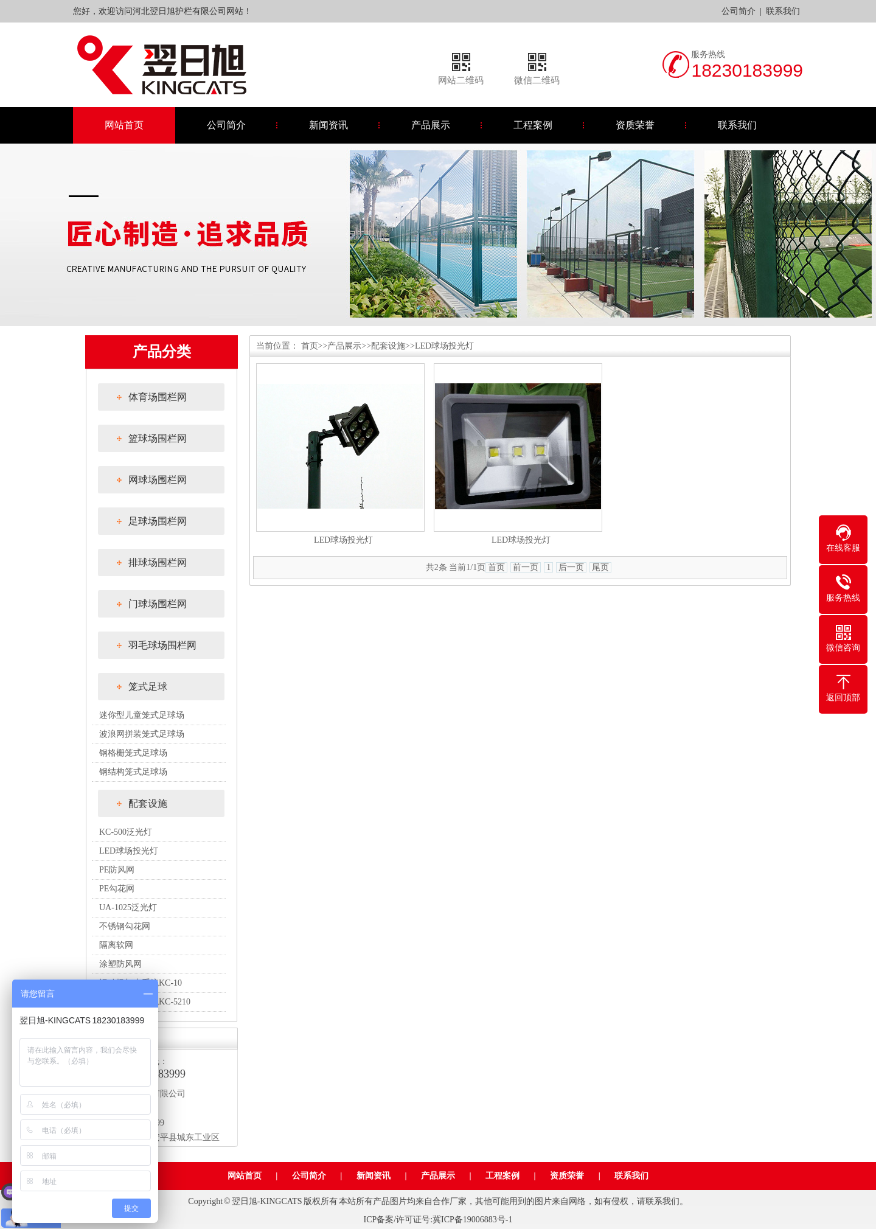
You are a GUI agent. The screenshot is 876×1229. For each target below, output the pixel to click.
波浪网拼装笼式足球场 (141, 734)
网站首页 (124, 125)
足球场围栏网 (157, 521)
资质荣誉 (635, 125)
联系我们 (783, 11)
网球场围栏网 (157, 480)
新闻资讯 (328, 125)
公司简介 (738, 11)
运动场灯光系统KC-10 (140, 982)
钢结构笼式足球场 (133, 771)
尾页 (600, 567)
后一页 (571, 567)
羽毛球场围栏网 (162, 645)
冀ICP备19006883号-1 (472, 1219)
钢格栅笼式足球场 (133, 752)
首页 (309, 345)
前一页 (525, 567)
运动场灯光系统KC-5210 (144, 1001)
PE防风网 (116, 869)
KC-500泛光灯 (125, 832)
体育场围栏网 (157, 397)
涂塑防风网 (120, 964)
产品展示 (430, 125)
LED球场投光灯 (128, 850)
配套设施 (147, 803)
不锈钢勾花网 (124, 926)
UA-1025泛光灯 (128, 907)
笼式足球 (147, 686)
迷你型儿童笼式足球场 (141, 715)
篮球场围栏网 (157, 438)
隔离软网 (116, 945)
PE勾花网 (116, 888)
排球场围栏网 (157, 562)
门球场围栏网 (157, 604)
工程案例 (532, 125)
